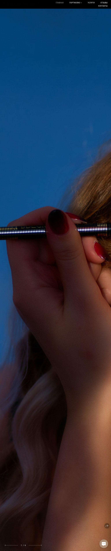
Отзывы (104, 3)
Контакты (103, 6)
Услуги (91, 3)
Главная (60, 3)
